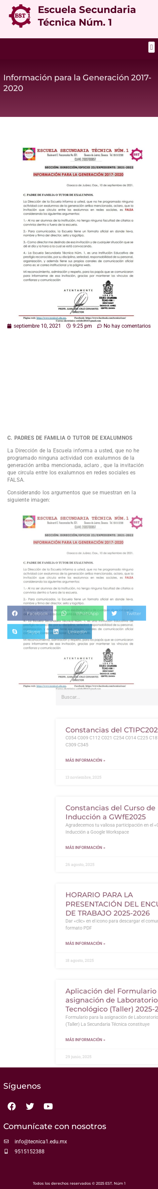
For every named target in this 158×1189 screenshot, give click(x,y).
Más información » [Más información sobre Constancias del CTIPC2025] (121, 760)
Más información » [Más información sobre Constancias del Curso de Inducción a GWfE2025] (121, 847)
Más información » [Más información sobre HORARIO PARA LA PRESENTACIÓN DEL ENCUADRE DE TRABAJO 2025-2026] (121, 943)
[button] (151, 47)
